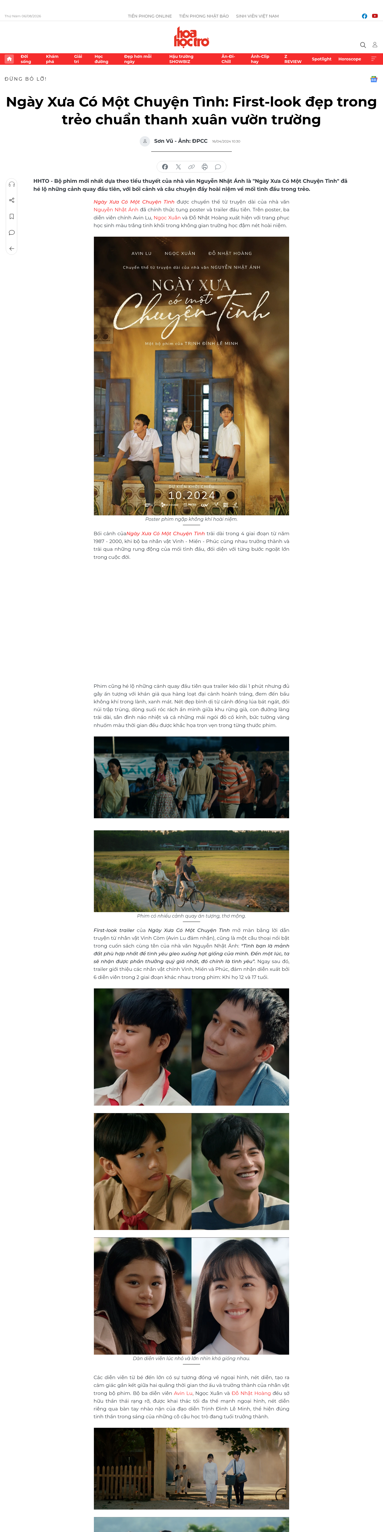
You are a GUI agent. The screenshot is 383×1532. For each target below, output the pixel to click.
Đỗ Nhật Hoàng (251, 1393)
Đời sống (26, 59)
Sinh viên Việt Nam (257, 16)
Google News (373, 79)
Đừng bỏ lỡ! (26, 79)
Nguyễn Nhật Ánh (116, 209)
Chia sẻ (11, 200)
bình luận (218, 167)
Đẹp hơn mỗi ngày (137, 59)
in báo (204, 167)
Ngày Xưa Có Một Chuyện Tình (165, 533)
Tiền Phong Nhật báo (204, 16)
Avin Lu (183, 1393)
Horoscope (349, 59)
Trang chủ (9, 59)
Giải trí (78, 59)
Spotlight (321, 59)
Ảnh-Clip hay (260, 59)
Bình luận (11, 232)
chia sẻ (165, 167)
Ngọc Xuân (167, 218)
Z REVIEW (293, 59)
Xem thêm (373, 59)
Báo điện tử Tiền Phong (192, 37)
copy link (191, 167)
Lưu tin (11, 216)
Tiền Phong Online (150, 16)
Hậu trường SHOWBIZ (181, 59)
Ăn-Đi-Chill (228, 59)
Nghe (11, 184)
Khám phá (52, 59)
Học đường (101, 59)
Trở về (11, 248)
